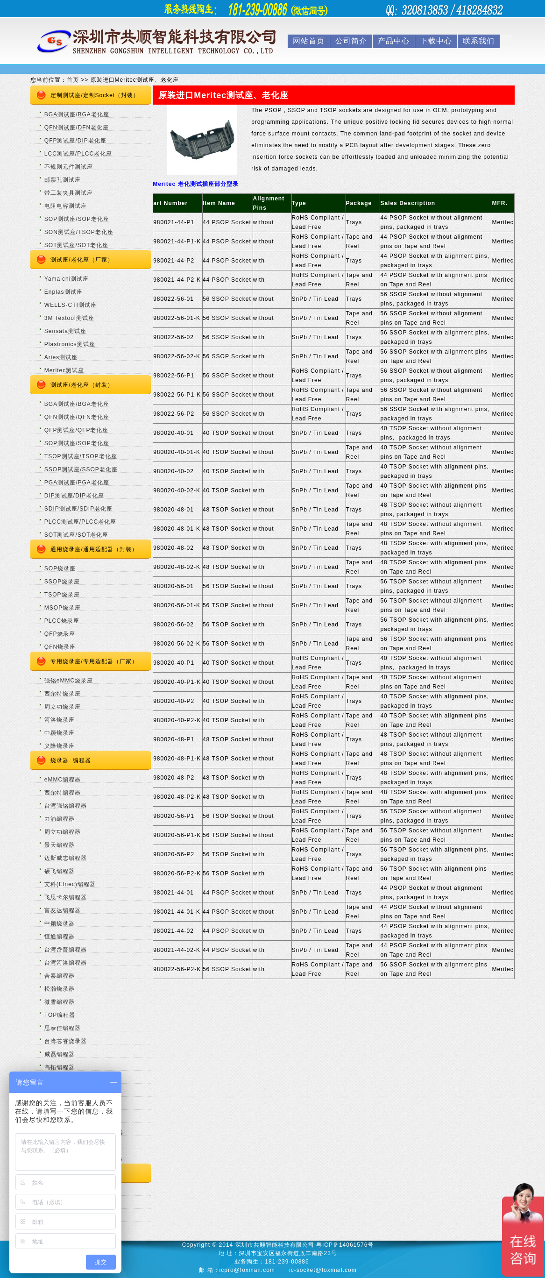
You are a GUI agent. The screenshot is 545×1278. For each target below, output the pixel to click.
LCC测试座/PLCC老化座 (78, 153)
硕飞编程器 (59, 871)
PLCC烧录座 (61, 621)
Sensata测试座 (65, 331)
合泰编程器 (59, 976)
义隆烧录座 (59, 746)
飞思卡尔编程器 (65, 897)
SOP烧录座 (60, 568)
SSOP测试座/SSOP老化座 (81, 469)
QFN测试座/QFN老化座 (76, 417)
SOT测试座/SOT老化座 (76, 245)
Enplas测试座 (63, 292)
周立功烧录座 (62, 706)
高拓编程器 (59, 1067)
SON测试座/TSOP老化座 (78, 232)
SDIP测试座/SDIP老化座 (78, 508)
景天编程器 (59, 845)
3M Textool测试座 (69, 318)
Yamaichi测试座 (66, 279)
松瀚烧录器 (59, 989)
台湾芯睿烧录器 (65, 1041)
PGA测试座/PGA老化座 (76, 482)
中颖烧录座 (59, 733)
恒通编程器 (59, 936)
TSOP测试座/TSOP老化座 (80, 456)
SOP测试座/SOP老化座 (76, 219)
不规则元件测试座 (68, 166)
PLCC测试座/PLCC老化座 (80, 521)
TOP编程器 (59, 1015)
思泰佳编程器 (62, 1028)
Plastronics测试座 (69, 344)
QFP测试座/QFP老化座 (76, 430)
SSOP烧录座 (62, 581)
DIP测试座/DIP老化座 (74, 495)
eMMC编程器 (62, 779)
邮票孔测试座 (62, 180)
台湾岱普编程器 (65, 949)
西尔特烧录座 (62, 693)
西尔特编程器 (62, 792)
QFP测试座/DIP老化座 (75, 140)
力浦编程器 (59, 819)
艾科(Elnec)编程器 (70, 884)
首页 (73, 80)
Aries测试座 (61, 357)
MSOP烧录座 (62, 607)
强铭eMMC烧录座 (68, 680)
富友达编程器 (62, 910)
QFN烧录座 (60, 647)
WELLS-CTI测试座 (70, 305)
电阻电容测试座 (65, 206)
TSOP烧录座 (62, 594)
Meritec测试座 (64, 370)
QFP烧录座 (60, 634)
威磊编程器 (59, 1054)
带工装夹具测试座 (68, 193)
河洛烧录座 (59, 720)
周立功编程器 (62, 832)
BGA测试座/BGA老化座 (76, 114)
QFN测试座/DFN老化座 (76, 127)
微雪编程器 (59, 1002)
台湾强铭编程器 (65, 805)
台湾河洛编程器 (65, 962)
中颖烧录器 (59, 923)
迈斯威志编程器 (65, 858)
